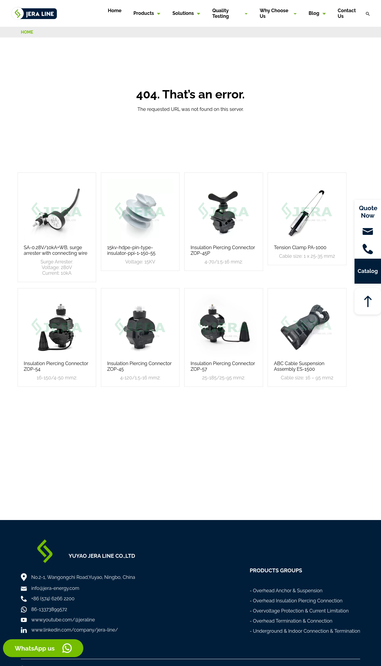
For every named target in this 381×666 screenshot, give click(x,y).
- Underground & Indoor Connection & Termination (305, 631)
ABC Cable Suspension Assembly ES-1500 (299, 366)
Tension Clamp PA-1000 (300, 247)
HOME (27, 32)
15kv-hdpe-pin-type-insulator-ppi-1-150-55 (131, 250)
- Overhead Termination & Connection (291, 621)
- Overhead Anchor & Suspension (286, 590)
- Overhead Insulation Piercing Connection (296, 601)
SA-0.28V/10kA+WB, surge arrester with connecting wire (56, 250)
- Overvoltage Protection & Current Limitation (299, 611)
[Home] (34, 13)
